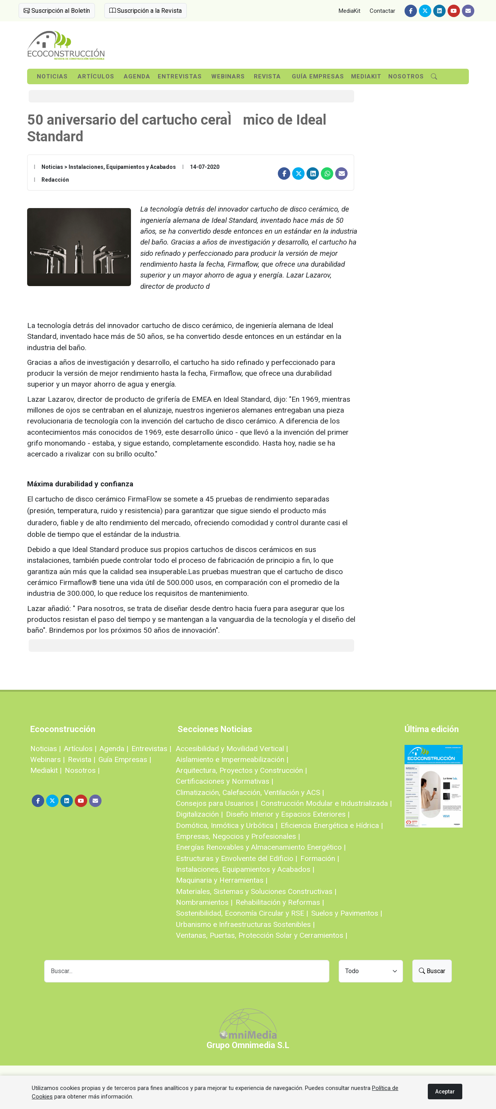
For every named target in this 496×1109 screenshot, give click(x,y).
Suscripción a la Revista (145, 11)
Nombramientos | (204, 902)
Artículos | (80, 748)
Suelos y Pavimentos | (346, 913)
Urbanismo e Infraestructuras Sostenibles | (245, 924)
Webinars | (47, 759)
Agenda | (114, 748)
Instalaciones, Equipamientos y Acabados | (245, 869)
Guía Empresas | (124, 759)
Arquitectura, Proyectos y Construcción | (241, 770)
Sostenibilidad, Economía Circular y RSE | (242, 913)
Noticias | (45, 748)
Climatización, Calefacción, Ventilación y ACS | (250, 792)
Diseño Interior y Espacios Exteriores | (288, 814)
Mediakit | (46, 770)
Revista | (81, 759)
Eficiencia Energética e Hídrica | (332, 825)
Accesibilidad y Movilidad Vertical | (232, 748)
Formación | (319, 858)
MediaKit (349, 10)
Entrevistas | (151, 748)
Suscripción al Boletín (57, 11)
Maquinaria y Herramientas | (221, 880)
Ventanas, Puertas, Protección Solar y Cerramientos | (261, 935)
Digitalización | (199, 814)
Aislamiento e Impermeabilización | (232, 759)
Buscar (432, 971)
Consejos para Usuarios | (217, 803)
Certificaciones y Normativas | (224, 781)
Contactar (382, 10)
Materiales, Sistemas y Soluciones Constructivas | (256, 891)
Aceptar (445, 1091)
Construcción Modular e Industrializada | (326, 803)
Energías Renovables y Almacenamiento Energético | (261, 847)
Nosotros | (82, 770)
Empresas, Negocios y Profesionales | (238, 836)
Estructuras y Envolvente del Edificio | (236, 858)
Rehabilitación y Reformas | (280, 902)
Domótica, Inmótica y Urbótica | (226, 825)
